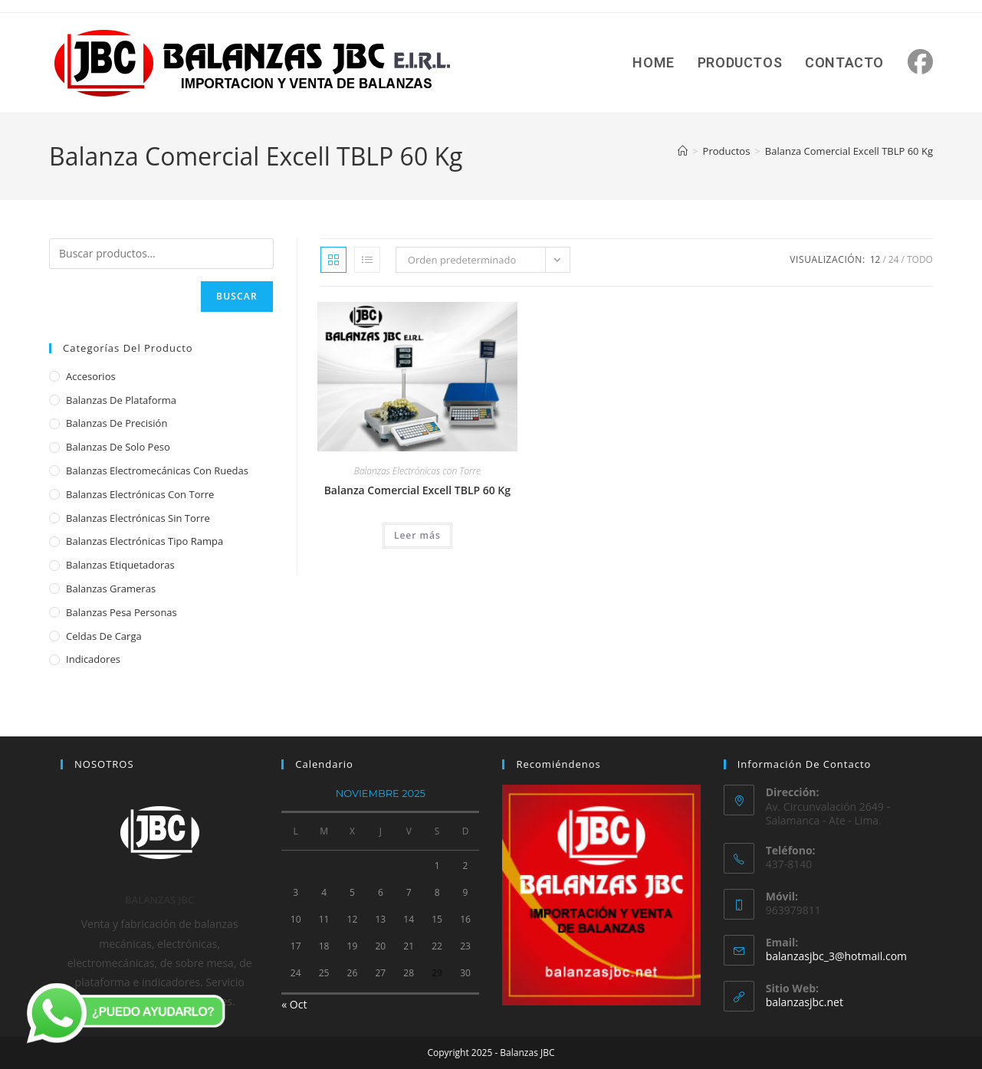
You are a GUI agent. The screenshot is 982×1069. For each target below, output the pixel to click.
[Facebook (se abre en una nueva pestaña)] (920, 61)
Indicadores (93, 659)
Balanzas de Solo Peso (118, 447)
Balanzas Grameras (111, 588)
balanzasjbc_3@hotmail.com (836, 956)
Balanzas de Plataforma (121, 400)
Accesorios (91, 376)
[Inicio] (683, 151)
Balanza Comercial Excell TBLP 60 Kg (849, 151)
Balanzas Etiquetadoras (120, 565)
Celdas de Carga (104, 636)
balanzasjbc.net (804, 1002)
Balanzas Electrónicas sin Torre (138, 518)
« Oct (294, 1004)
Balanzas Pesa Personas (121, 612)
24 (893, 259)
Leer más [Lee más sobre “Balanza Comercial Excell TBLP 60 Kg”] (417, 535)
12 (875, 259)
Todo (920, 259)
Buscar (237, 296)
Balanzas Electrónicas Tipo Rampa (144, 541)
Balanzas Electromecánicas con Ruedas (157, 470)
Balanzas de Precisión (116, 423)
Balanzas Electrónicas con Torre (417, 470)
